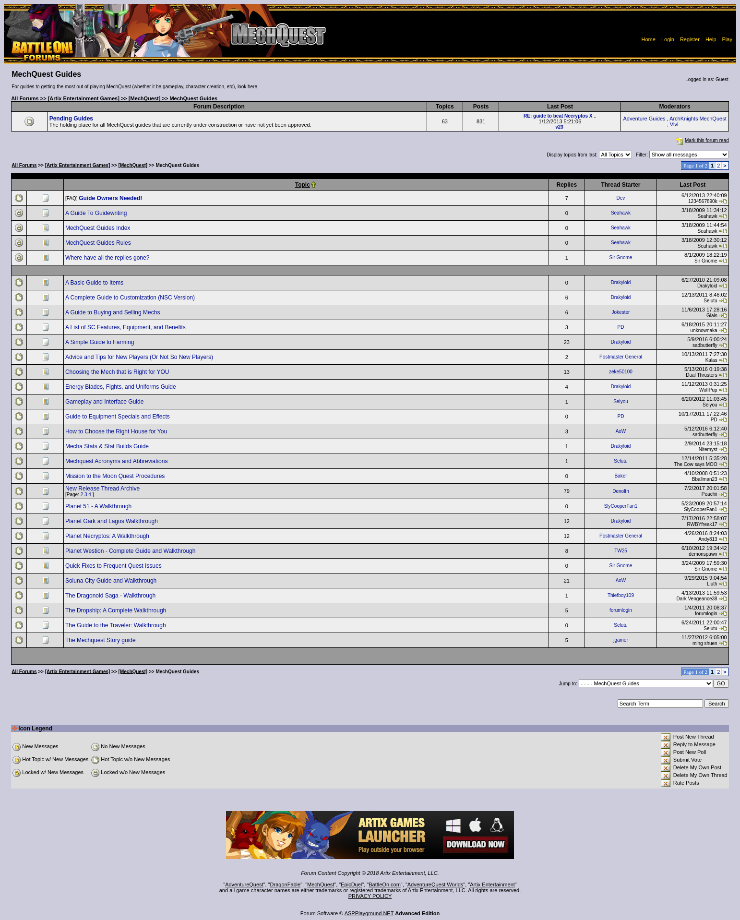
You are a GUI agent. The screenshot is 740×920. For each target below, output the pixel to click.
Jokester (621, 312)
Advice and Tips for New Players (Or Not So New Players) (140, 357)
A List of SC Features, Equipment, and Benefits (126, 327)
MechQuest (320, 884)
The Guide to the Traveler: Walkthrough (116, 625)
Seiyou (620, 401)
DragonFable (285, 884)
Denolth (620, 491)
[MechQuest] (145, 98)
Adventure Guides (644, 118)
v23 (559, 127)
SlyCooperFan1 (620, 506)
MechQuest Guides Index (98, 228)
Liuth (712, 583)
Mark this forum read (701, 140)
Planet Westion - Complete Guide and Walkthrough (131, 551)
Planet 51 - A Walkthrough (99, 506)
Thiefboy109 (621, 595)
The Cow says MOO (695, 464)
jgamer (620, 640)
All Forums (24, 98)
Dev (621, 198)
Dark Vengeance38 (697, 598)
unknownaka (704, 330)
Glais (711, 315)
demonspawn (703, 554)
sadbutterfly (704, 345)
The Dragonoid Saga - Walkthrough (111, 595)
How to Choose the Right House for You (116, 431)
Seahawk (621, 212)
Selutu (710, 300)
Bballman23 (704, 479)
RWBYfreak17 (702, 524)
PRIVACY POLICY (370, 896)
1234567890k (702, 201)
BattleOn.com (385, 884)
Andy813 (707, 539)
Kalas (711, 360)
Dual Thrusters (701, 375)
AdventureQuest (244, 884)
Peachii (709, 494)
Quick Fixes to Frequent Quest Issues (114, 565)
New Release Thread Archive (103, 488)
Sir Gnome (621, 257)
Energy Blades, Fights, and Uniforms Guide (121, 386)
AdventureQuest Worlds (435, 884)
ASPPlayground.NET (369, 913)
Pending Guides (71, 118)
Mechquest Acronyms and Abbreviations (117, 461)
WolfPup (708, 390)
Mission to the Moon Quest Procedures (116, 476)
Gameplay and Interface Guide (105, 401)
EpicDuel (351, 884)
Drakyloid (621, 282)
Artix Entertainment (492, 884)
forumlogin (620, 610)
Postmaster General (620, 356)
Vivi (674, 124)
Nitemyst (708, 449)
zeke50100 (621, 371)
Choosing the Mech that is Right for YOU (118, 372)
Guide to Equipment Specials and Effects (118, 416)
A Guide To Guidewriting (97, 213)
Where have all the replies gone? (108, 257)
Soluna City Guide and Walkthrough (111, 580)
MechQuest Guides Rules (98, 242)
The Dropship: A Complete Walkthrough (116, 610)
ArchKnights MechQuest (698, 118)
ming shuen (704, 643)
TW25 (620, 550)
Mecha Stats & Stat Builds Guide (107, 446)
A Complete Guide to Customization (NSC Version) (130, 297)
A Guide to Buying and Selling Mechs (113, 312)
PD (621, 327)
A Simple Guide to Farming (100, 342)
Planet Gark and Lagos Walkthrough (112, 521)
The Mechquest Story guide (101, 640)
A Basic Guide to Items (95, 282)
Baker (620, 475)
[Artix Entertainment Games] (83, 98)
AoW (621, 431)
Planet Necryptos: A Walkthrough (108, 536)
